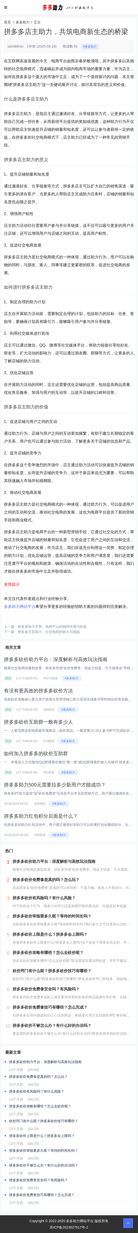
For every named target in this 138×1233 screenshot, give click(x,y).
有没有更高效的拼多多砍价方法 (38, 690)
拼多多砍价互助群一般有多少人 (38, 722)
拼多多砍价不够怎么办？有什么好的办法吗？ (43, 1165)
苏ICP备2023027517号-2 (69, 1227)
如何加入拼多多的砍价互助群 (36, 753)
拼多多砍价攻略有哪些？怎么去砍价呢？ (40, 1106)
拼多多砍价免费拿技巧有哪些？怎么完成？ (42, 1195)
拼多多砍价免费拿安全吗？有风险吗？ (38, 1180)
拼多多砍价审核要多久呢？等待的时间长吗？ (43, 1150)
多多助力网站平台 (19, 606)
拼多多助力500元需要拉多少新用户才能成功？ (55, 784)
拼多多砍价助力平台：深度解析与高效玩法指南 (55, 659)
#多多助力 (90, 46)
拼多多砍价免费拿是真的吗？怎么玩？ (38, 1077)
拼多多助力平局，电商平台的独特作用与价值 (52, 627)
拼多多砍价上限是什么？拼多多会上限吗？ (42, 1136)
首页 (7, 22)
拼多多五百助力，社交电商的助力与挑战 (49, 632)
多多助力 (23, 22)
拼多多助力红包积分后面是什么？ (41, 816)
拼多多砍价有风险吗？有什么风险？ (36, 1091)
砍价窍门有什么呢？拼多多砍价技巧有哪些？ (43, 1121)
